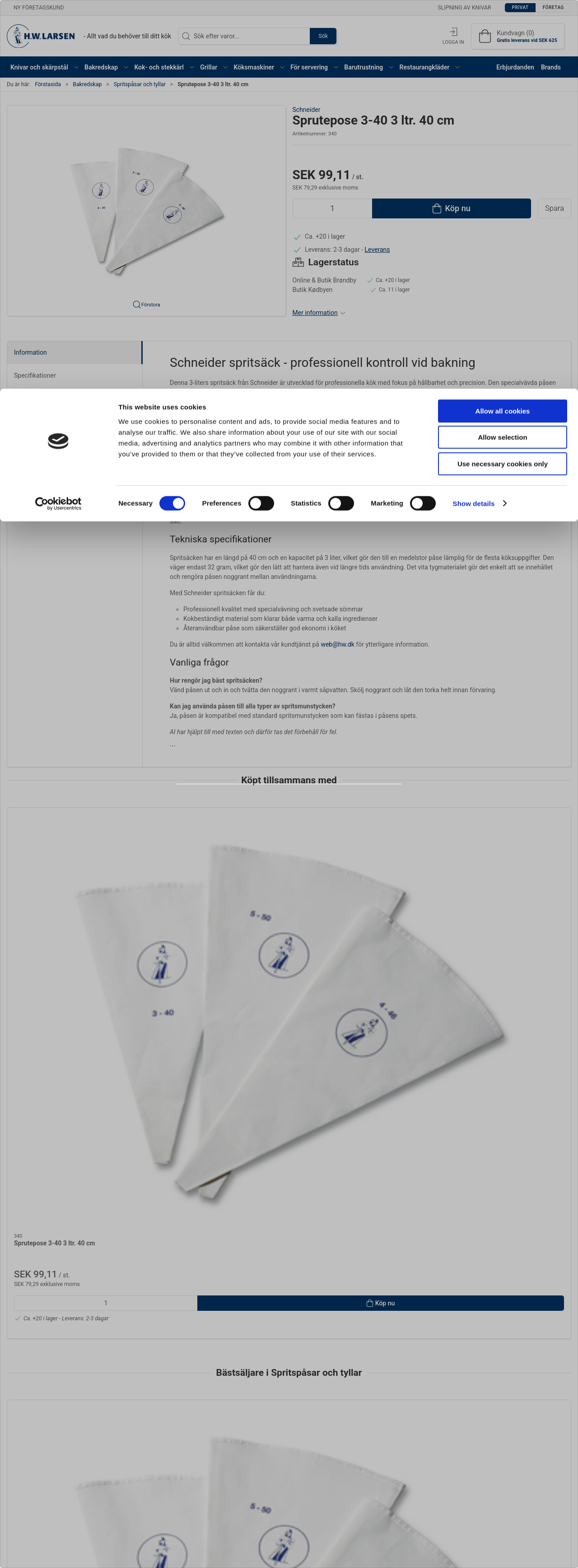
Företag (309, 808)
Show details (474, 115)
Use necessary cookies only (502, 75)
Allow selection (502, 49)
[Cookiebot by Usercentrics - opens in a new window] (58, 115)
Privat (265, 808)
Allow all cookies (502, 22)
